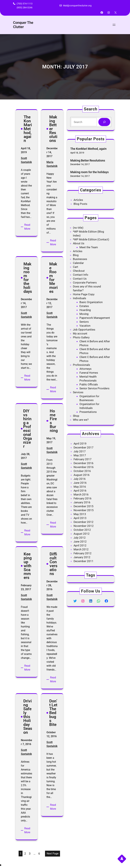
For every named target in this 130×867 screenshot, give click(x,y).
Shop (76, 415)
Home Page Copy (83, 294)
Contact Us (80, 278)
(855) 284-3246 (24, 7)
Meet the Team (88, 247)
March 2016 (81, 494)
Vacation (84, 325)
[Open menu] (114, 25)
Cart (75, 266)
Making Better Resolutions (87, 160)
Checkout (79, 270)
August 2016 (82, 475)
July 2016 (80, 478)
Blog (76, 255)
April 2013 (80, 518)
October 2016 (82, 471)
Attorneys (85, 368)
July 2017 (80, 451)
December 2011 (83, 561)
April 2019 (80, 443)
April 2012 (80, 545)
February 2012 (83, 553)
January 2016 (82, 502)
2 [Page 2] (25, 853)
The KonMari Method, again (88, 148)
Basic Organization (91, 302)
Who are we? (81, 419)
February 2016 (83, 498)
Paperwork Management (94, 317)
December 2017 (83, 447)
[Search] (104, 122)
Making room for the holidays (89, 172)
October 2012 (82, 529)
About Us (78, 243)
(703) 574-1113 (24, 3)
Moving (84, 314)
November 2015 (84, 510)
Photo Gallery (81, 337)
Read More (28, 227)
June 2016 (80, 482)
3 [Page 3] (30, 853)
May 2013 (80, 514)
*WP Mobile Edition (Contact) (91, 239)
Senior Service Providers (94, 388)
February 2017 (83, 459)
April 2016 (80, 490)
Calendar (78, 263)
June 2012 (80, 541)
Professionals (81, 364)
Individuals (79, 298)
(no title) (78, 227)
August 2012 (82, 533)
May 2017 (80, 455)
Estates (84, 306)
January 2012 (82, 557)
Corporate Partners (85, 282)
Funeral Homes (88, 372)
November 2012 (84, 525)
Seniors (84, 321)
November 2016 (84, 467)
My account (80, 333)
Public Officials (88, 384)
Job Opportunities (84, 329)
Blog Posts (80, 203)
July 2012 (80, 537)
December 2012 (83, 522)
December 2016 (83, 463)
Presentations (88, 411)
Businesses (80, 259)
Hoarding (85, 310)
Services (78, 392)
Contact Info (80, 274)
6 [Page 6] (39, 853)
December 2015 (83, 506)
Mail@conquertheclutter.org (77, 5)
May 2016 (80, 486)
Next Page (52, 853)
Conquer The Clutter (23, 25)
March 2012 (81, 549)
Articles (78, 200)
